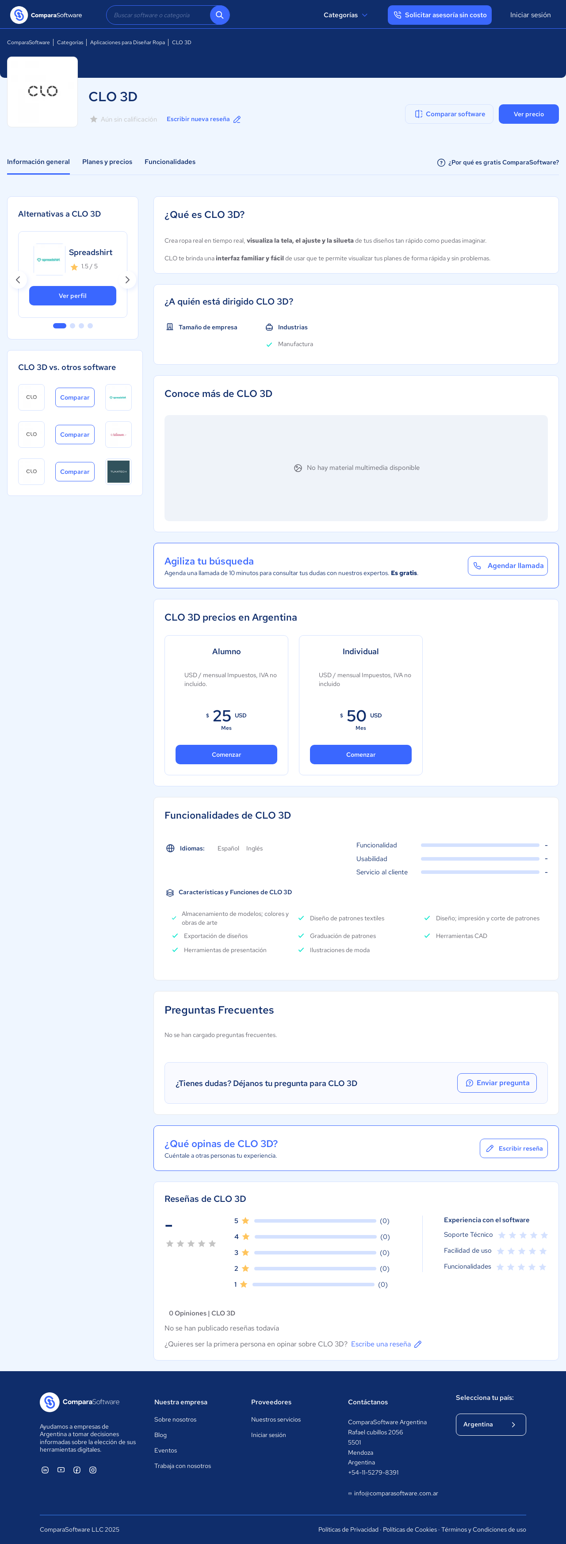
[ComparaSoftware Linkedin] (45, 1469)
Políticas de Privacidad (348, 1529)
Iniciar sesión (530, 14)
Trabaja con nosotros (182, 1466)
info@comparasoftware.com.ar (393, 1493)
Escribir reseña (514, 1148)
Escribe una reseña (387, 1344)
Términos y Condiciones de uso (483, 1529)
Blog (160, 1435)
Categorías (347, 15)
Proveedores (271, 1402)
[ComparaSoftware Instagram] (93, 1469)
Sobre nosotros (175, 1419)
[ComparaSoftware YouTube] (61, 1469)
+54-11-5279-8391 (373, 1472)
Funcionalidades (170, 161)
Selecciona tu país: (485, 1397)
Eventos (165, 1450)
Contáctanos (368, 1402)
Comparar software (449, 114)
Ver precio (529, 114)
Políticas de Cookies (410, 1529)
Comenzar (226, 755)
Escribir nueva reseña (204, 119)
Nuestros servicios (276, 1419)
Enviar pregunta (497, 1083)
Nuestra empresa (180, 1402)
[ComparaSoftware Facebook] (77, 1469)
